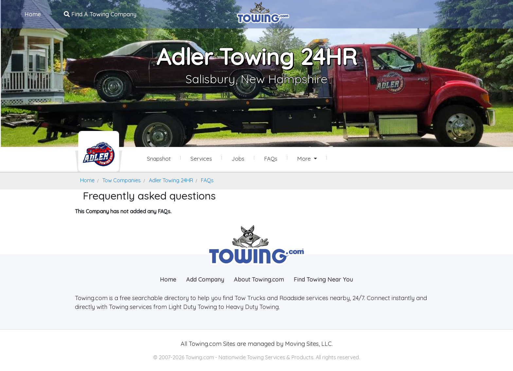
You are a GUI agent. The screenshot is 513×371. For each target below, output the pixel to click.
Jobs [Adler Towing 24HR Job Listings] (238, 158)
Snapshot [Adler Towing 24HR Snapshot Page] (159, 158)
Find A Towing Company (100, 14)
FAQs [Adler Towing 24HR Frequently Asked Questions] (270, 158)
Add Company (205, 279)
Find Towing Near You (323, 279)
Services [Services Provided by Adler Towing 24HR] (201, 158)
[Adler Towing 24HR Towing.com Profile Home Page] (98, 151)
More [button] (304, 158)
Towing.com (204, 343)
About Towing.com (259, 279)
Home (33, 14)
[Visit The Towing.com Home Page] (263, 11)
